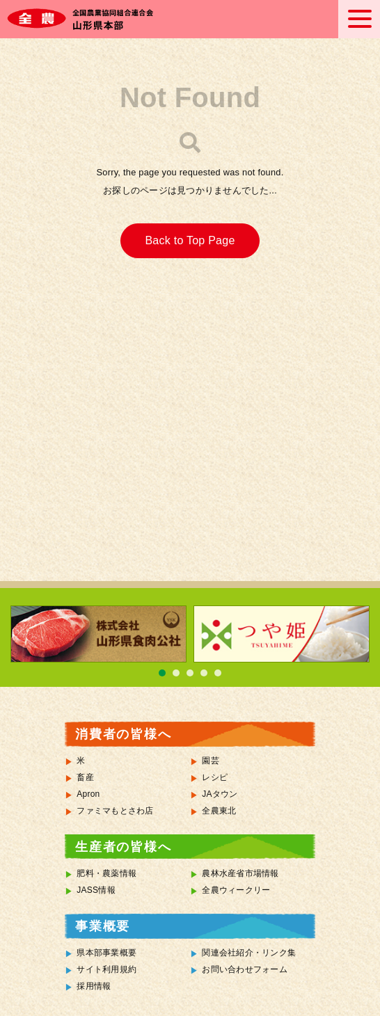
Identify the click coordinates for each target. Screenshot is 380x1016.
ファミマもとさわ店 (115, 811)
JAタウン (219, 794)
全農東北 (219, 811)
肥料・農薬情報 (106, 873)
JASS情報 (96, 890)
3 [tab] (190, 672)
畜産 (85, 777)
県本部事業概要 (106, 953)
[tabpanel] (98, 633)
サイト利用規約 (106, 969)
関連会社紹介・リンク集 (249, 953)
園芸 (210, 760)
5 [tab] (217, 672)
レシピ (215, 777)
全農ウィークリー (236, 890)
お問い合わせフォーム (244, 969)
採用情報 (94, 986)
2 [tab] (176, 672)
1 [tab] (162, 672)
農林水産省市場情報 (240, 873)
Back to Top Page (190, 240)
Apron (88, 794)
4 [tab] (203, 672)
